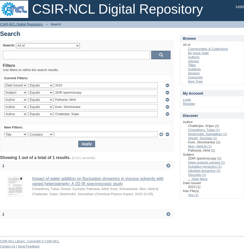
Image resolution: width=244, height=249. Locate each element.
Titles (192, 65)
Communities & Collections (208, 49)
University (195, 77)
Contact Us (7, 246)
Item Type (195, 81)
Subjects (194, 69)
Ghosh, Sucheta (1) (202, 138)
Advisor (193, 61)
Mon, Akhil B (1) (200, 146)
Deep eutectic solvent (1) (206, 162)
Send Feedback (29, 246)
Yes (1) (193, 195)
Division (194, 73)
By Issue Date (198, 53)
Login (240, 6)
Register (189, 104)
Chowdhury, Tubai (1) (204, 130)
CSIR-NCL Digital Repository (21, 24)
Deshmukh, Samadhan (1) (207, 134)
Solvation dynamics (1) (205, 166)
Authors (194, 57)
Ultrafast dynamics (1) (204, 171)
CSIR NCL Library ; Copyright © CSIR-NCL (30, 241)
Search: (9, 45)
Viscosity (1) (197, 175)
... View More (198, 179)
